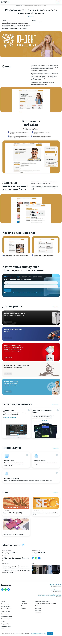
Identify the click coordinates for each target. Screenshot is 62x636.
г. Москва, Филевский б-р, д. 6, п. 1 (49, 595)
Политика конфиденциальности (42, 601)
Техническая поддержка (6, 619)
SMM (2, 629)
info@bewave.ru (38, 552)
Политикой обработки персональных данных (45, 292)
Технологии (38, 608)
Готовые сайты (38, 605)
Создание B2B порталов (6, 608)
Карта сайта (38, 610)
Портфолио (23, 601)
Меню (58, 2)
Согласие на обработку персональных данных (45, 603)
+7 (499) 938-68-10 (9, 552)
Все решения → (55, 404)
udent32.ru (31, 16)
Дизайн (3, 621)
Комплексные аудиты (6, 613)
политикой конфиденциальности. (38, 633)
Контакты (23, 608)
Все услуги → (56, 448)
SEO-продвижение (5, 611)
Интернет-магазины (5, 606)
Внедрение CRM (5, 624)
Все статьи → (56, 492)
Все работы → (56, 306)
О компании (24, 603)
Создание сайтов (5, 603)
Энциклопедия (38, 612)
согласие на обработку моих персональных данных (18, 292)
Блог (22, 605)
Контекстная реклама (6, 626)
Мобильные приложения (6, 616)
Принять (50, 633)
